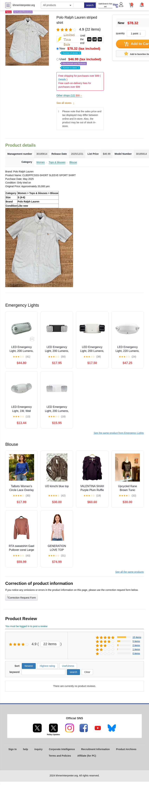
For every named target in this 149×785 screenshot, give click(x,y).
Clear (87, 672)
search (90, 5)
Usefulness (68, 665)
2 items (136, 645)
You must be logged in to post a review (26, 626)
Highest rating (47, 665)
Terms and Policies (60, 755)
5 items (136, 641)
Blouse (73, 162)
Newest (29, 665)
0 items (136, 653)
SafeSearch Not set (105, 5)
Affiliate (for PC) (86, 755)
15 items (136, 637)
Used (80, 63)
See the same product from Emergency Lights (119, 433)
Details (62, 79)
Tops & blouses (57, 162)
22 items (50, 644)
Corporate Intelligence (62, 749)
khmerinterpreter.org (24, 5)
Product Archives (126, 749)
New (80, 50)
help (25, 749)
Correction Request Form (21, 597)
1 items (136, 649)
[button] (142, 4)
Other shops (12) (69, 95)
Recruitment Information (95, 749)
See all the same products (129, 571)
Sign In (115, 5)
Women (40, 162)
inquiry (38, 749)
